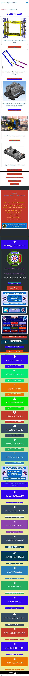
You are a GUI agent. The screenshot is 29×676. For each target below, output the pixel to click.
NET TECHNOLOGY (20, 202)
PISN (13, 212)
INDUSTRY (20, 210)
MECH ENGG (5, 207)
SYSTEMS (10, 207)
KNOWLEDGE (18, 212)
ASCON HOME (14, 210)
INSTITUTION (8, 212)
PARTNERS (19, 220)
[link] (14, 19)
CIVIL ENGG (6, 205)
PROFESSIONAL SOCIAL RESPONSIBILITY (14, 217)
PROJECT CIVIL (12, 205)
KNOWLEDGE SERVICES (12, 220)
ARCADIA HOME (20, 205)
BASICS (14, 202)
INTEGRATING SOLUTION (13, 215)
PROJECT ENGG (3, 9)
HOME (5, 202)
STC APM (15, 207)
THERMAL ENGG (7, 210)
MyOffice (9, 202)
